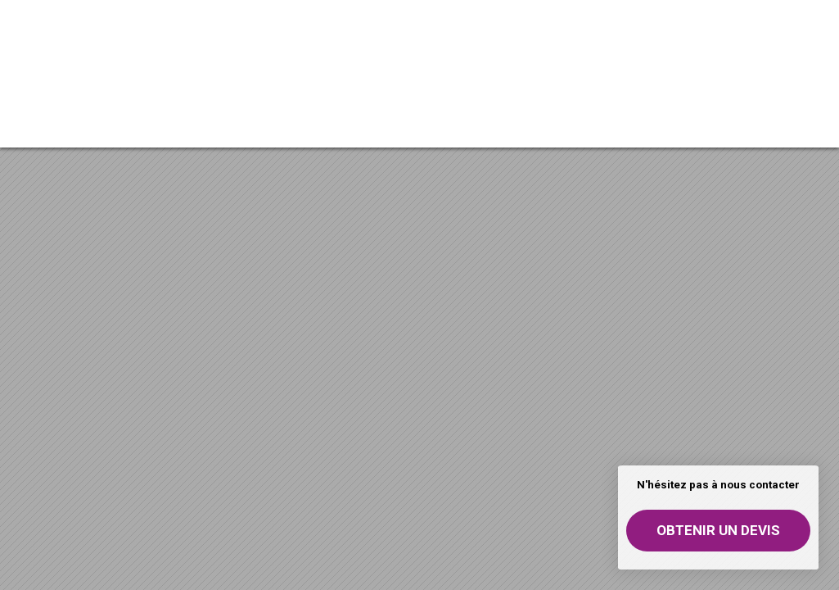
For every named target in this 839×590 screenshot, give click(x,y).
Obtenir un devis (718, 530)
